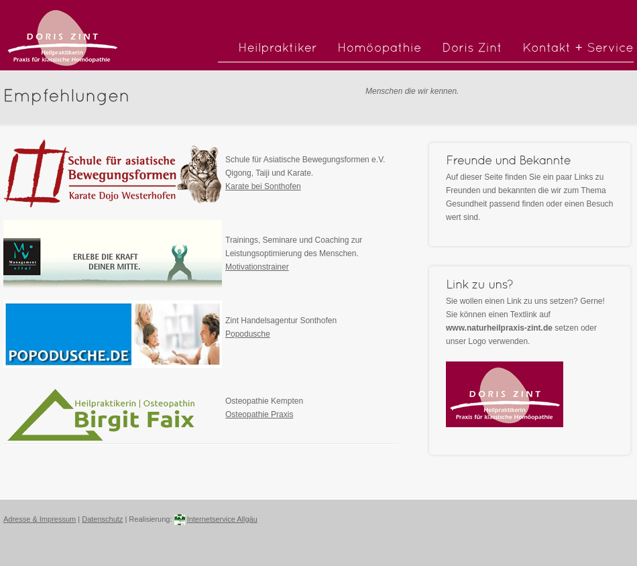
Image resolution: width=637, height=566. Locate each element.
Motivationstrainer (257, 267)
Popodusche (247, 334)
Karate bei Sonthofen (263, 186)
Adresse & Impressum (39, 519)
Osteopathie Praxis (259, 414)
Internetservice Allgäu (222, 519)
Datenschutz (102, 519)
